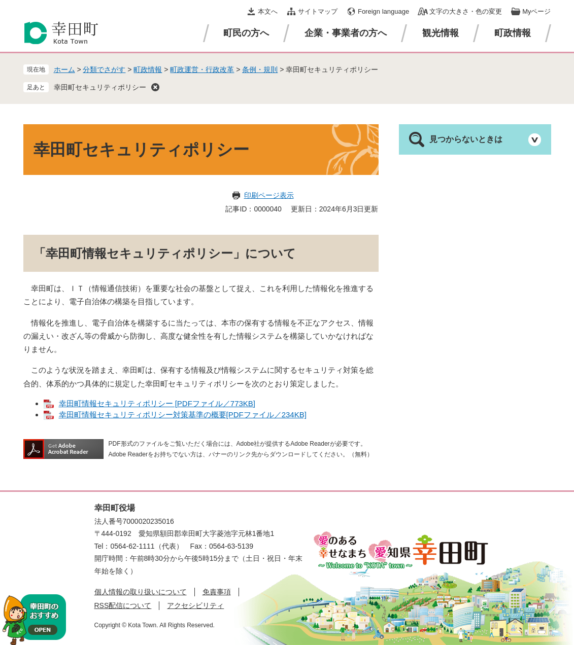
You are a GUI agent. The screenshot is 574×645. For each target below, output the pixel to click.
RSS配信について (123, 605)
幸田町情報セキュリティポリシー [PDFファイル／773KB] (157, 403)
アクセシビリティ (195, 605)
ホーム (64, 69)
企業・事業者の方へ (346, 33)
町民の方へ (246, 33)
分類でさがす (104, 69)
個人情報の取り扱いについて (140, 592)
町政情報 (512, 33)
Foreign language (383, 11)
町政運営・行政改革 (202, 69)
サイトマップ (317, 11)
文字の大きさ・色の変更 (465, 11)
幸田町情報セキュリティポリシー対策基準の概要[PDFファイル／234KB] (183, 414)
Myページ (536, 11)
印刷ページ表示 (269, 195)
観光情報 (440, 33)
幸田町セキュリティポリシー (100, 87)
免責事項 (216, 592)
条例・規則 (260, 69)
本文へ (268, 11)
